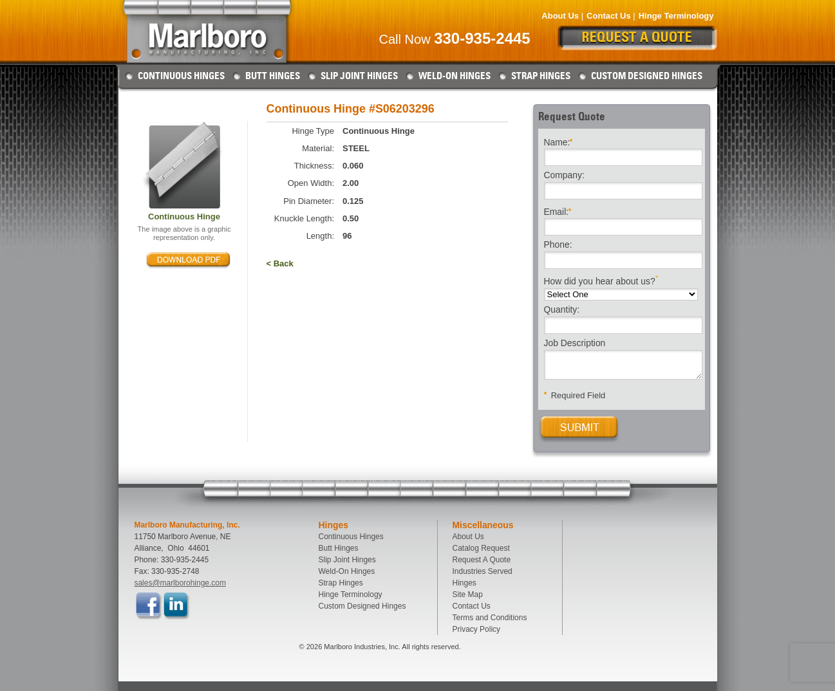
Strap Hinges (540, 76)
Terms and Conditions (490, 617)
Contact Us (608, 16)
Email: (558, 211)
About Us (560, 16)
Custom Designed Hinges (646, 76)
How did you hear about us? (601, 280)
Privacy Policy (477, 629)
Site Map (468, 594)
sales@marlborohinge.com (180, 582)
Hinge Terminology (676, 16)
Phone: (558, 245)
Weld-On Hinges (454, 76)
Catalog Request (481, 548)
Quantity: (562, 310)
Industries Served (482, 571)
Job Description (575, 343)
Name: (558, 141)
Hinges (464, 582)
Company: (564, 175)
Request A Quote (482, 559)
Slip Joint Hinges (359, 76)
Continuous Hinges (181, 76)
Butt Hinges (272, 76)
